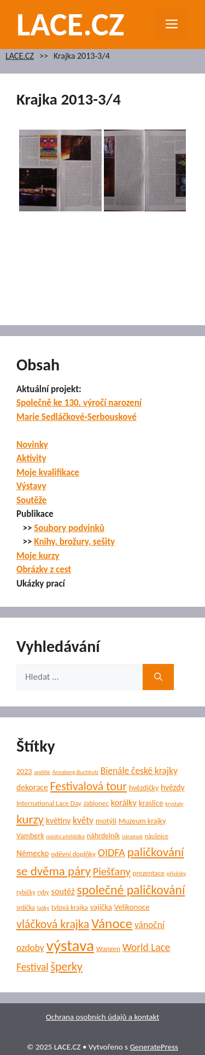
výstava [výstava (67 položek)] (70, 945)
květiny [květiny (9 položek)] (58, 820)
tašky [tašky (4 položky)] (43, 907)
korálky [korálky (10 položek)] (124, 802)
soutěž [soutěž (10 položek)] (63, 891)
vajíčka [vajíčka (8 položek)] (101, 907)
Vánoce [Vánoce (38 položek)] (111, 923)
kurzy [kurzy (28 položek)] (30, 819)
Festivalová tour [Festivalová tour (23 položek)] (88, 786)
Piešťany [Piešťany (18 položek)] (112, 871)
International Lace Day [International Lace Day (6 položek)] (48, 803)
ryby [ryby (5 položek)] (43, 892)
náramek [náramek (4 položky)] (132, 836)
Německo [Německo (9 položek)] (32, 853)
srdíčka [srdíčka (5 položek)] (25, 907)
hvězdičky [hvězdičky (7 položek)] (144, 787)
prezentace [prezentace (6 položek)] (148, 872)
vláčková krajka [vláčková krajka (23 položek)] (52, 924)
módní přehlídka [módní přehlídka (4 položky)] (65, 836)
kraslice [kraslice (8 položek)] (151, 803)
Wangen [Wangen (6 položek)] (108, 948)
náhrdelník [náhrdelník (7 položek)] (103, 835)
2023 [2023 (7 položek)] (24, 771)
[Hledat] (158, 677)
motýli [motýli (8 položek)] (106, 821)
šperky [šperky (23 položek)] (67, 966)
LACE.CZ (70, 24)
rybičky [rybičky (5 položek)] (26, 892)
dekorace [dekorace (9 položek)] (32, 787)
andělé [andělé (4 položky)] (42, 772)
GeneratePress (154, 1047)
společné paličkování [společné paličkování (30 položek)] (131, 890)
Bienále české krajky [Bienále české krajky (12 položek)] (139, 771)
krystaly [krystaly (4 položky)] (174, 803)
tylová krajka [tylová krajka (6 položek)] (69, 907)
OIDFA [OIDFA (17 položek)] (111, 852)
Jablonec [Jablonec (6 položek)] (96, 803)
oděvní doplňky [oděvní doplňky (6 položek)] (73, 853)
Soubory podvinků (69, 528)
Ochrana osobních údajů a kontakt (102, 1017)
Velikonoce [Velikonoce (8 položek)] (132, 907)
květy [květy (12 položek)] (83, 820)
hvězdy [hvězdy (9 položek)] (173, 787)
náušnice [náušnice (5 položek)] (156, 836)
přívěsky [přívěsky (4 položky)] (176, 873)
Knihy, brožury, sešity (74, 541)
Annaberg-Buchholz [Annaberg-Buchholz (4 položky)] (75, 772)
